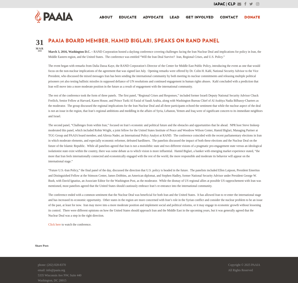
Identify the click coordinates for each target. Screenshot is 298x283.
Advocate (153, 17)
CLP (231, 4)
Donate (252, 17)
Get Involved (200, 17)
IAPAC (219, 4)
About (106, 17)
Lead (174, 17)
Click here (54, 224)
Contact (229, 17)
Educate (128, 17)
